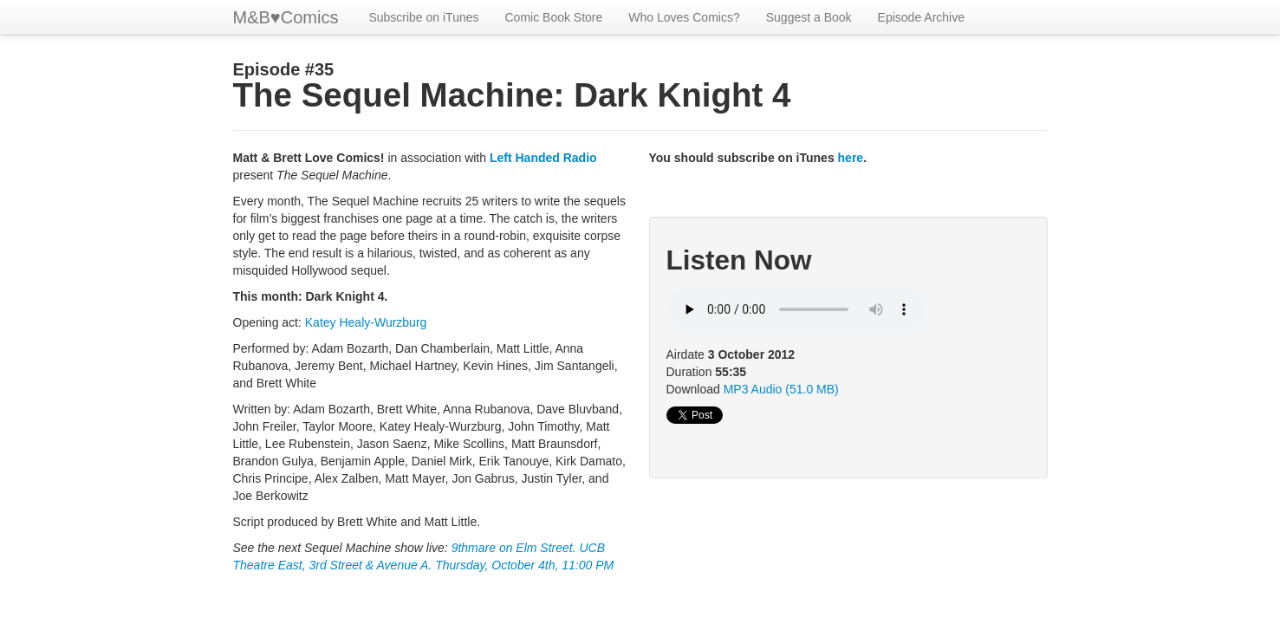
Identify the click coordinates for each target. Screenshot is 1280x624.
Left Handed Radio (543, 158)
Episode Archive (921, 17)
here (851, 158)
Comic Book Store (554, 17)
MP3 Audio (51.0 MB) (781, 389)
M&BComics (286, 17)
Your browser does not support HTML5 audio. (796, 309)
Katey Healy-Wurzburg (366, 322)
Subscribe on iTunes (423, 17)
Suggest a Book (809, 17)
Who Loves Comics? (683, 17)
